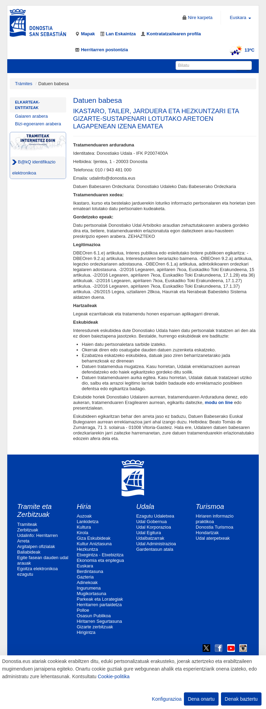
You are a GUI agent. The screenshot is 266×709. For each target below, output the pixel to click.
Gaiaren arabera (31, 116)
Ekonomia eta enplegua (100, 560)
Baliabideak (29, 552)
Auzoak (84, 516)
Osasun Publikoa (93, 615)
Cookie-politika (114, 676)
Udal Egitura (148, 532)
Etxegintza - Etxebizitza (100, 554)
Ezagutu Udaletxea (155, 516)
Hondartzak (207, 532)
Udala (145, 506)
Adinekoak (87, 582)
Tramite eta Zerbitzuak (34, 511)
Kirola (82, 532)
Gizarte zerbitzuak (95, 626)
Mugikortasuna (91, 593)
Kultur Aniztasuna (94, 543)
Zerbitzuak (27, 529)
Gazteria (85, 577)
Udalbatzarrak (150, 538)
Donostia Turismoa (214, 527)
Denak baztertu (241, 699)
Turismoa (210, 506)
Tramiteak (27, 524)
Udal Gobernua (151, 521)
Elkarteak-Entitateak (27, 105)
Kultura (84, 527)
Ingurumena (88, 588)
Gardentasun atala (154, 549)
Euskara (85, 565)
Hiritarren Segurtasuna (99, 621)
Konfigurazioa (167, 699)
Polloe (83, 610)
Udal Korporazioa (153, 527)
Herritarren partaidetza (99, 604)
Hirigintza (86, 632)
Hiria (84, 506)
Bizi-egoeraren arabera (38, 123)
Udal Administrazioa (156, 543)
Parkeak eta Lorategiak (100, 599)
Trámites (23, 83)
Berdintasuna (90, 571)
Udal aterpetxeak (213, 538)
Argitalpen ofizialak (36, 546)
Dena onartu (201, 699)
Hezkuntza (87, 549)
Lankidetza (87, 521)
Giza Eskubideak (93, 538)
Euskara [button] (240, 17)
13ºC (241, 50)
